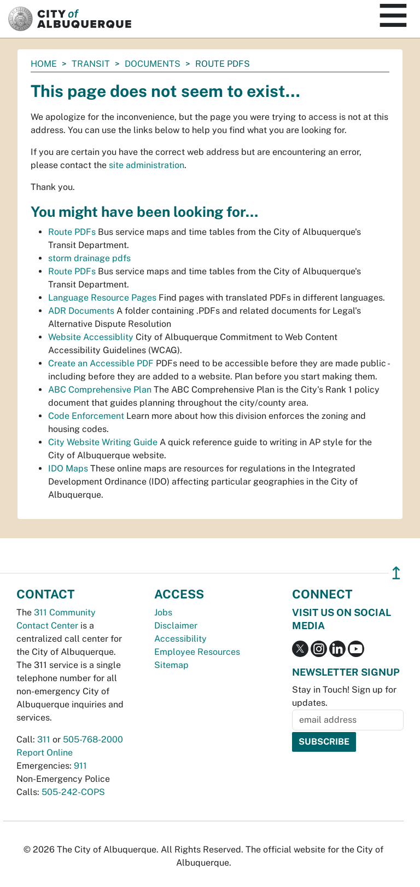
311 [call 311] (43, 739)
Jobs (163, 612)
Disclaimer (175, 625)
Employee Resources (197, 652)
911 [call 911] (80, 766)
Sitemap (171, 665)
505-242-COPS (73, 792)
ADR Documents (81, 311)
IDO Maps (68, 468)
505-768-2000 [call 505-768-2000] (93, 739)
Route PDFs (72, 232)
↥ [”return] (396, 573)
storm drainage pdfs (89, 258)
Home (44, 64)
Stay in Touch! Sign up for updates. (344, 696)
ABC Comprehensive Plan (99, 389)
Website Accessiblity (90, 337)
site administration (146, 165)
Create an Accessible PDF (101, 363)
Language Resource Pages (102, 297)
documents (152, 64)
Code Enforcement (86, 416)
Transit (91, 64)
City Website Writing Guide (103, 442)
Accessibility (180, 638)
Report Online (44, 752)
